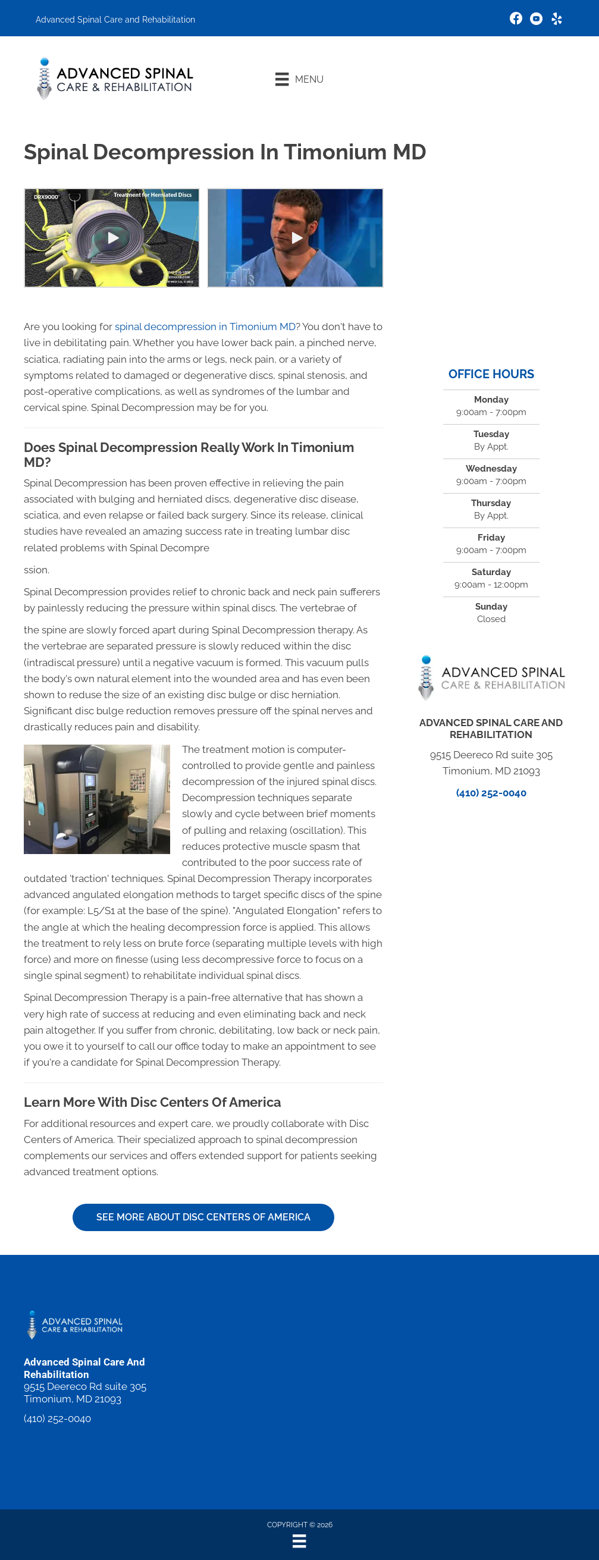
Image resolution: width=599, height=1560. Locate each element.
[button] (112, 238)
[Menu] (299, 79)
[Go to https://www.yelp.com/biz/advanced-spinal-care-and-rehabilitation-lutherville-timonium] (556, 20)
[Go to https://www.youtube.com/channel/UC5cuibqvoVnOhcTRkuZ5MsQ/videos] (536, 20)
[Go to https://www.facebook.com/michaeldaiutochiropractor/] (516, 20)
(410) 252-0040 (491, 793)
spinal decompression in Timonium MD (205, 326)
